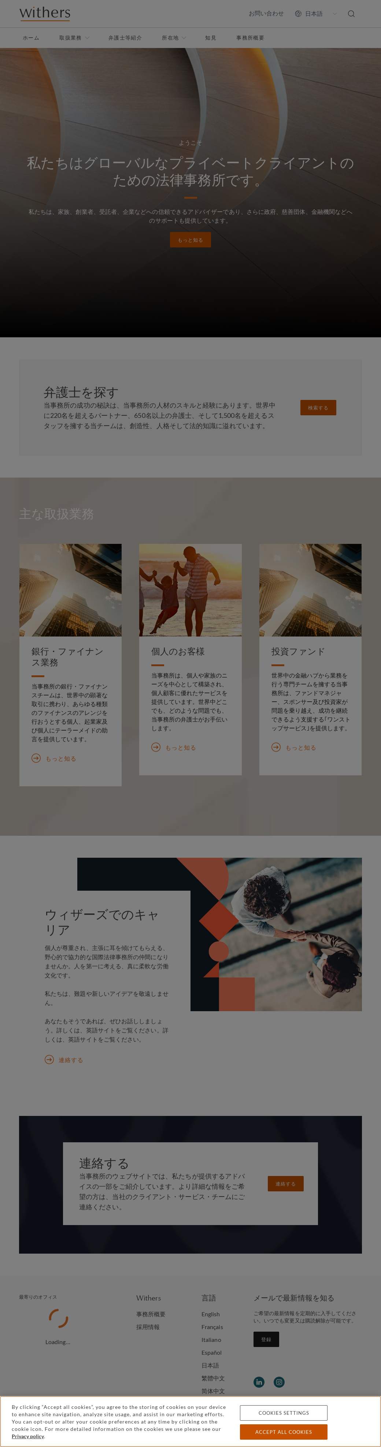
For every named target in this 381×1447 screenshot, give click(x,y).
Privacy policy (28, 1436)
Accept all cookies (283, 1432)
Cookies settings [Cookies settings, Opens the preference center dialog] (284, 1413)
